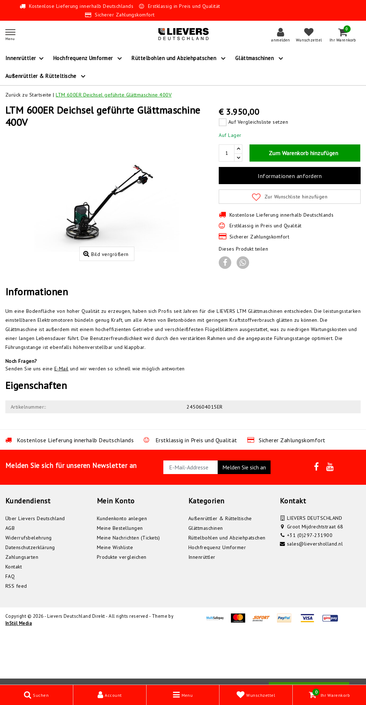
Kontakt (13, 618)
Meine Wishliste (115, 599)
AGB (10, 579)
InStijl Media (18, 675)
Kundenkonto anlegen (122, 570)
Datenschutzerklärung (30, 599)
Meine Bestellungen (120, 579)
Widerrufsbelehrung (28, 589)
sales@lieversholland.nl (315, 595)
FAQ (10, 628)
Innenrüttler (202, 608)
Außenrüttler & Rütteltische (220, 570)
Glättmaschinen (205, 579)
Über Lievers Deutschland (35, 570)
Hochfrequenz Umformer (217, 599)
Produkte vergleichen (122, 608)
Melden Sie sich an (244, 518)
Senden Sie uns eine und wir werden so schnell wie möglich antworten (95, 420)
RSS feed (16, 637)
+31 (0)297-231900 (309, 586)
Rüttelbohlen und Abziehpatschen (227, 589)
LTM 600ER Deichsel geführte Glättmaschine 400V (114, 95)
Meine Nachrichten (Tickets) (128, 589)
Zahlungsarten (21, 608)
